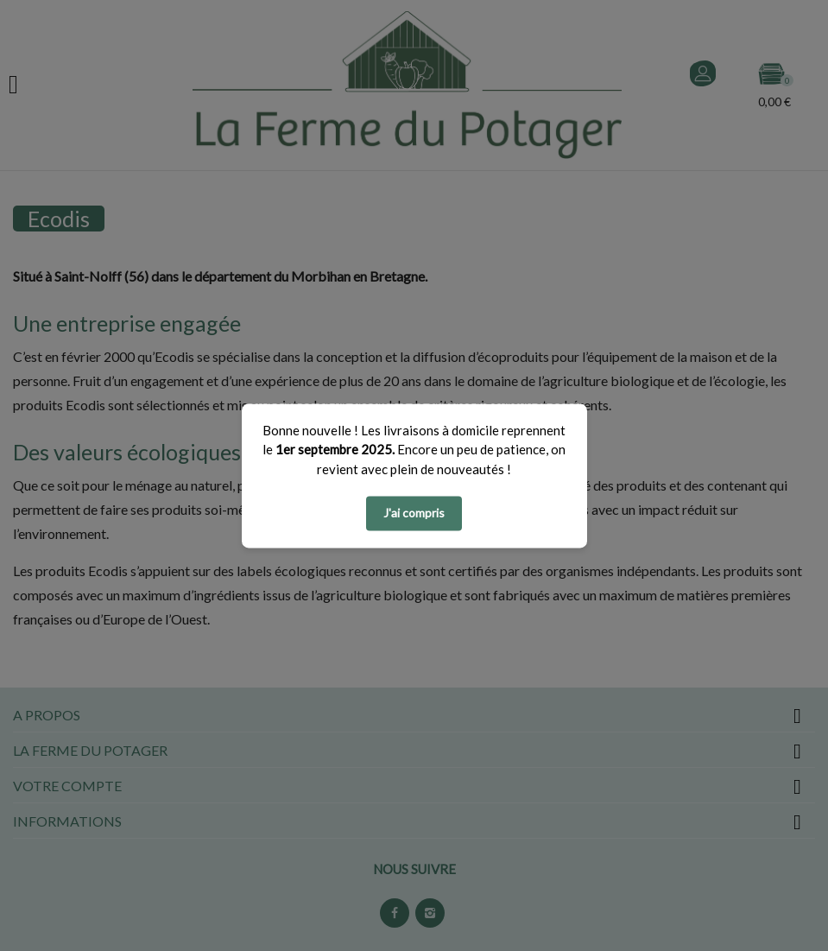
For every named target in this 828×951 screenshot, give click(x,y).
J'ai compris (414, 512)
